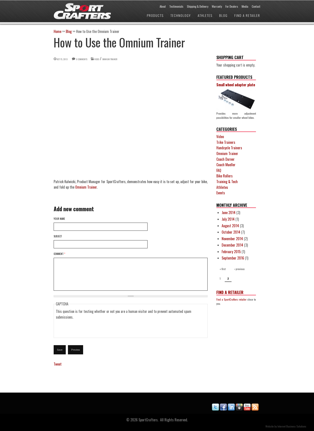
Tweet (58, 364)
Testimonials (176, 6)
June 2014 (229, 212)
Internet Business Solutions (291, 426)
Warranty (217, 6)
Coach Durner (225, 159)
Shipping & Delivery (197, 6)
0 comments (81, 59)
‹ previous (239, 269)
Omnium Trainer (109, 59)
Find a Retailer (247, 15)
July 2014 (228, 219)
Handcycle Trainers (229, 147)
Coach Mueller (226, 164)
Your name (59, 218)
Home (57, 31)
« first (223, 269)
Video (96, 59)
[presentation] (89, 328)
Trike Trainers (225, 142)
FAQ (218, 170)
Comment (59, 254)
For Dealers (231, 6)
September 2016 (233, 258)
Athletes (205, 15)
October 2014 (231, 232)
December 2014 (232, 245)
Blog (223, 15)
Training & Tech (227, 181)
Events (220, 192)
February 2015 (231, 251)
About (163, 6)
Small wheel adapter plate (235, 84)
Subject (58, 236)
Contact (256, 6)
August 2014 (230, 225)
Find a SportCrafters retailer (231, 299)
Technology (180, 15)
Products (155, 15)
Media (245, 6)
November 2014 (232, 238)
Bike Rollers (224, 176)
